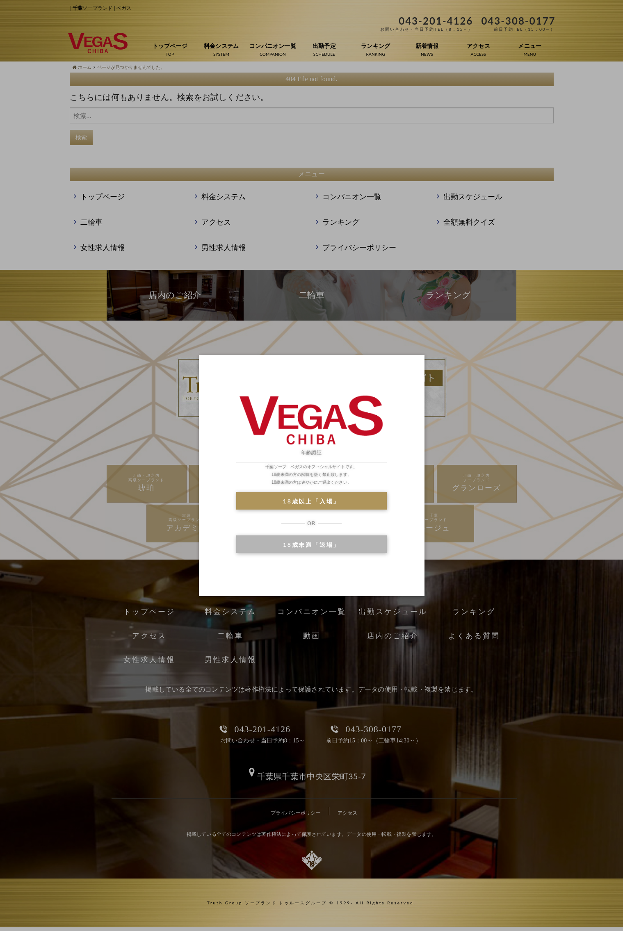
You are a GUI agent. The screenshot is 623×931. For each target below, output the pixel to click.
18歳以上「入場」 (311, 501)
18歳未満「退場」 (311, 544)
